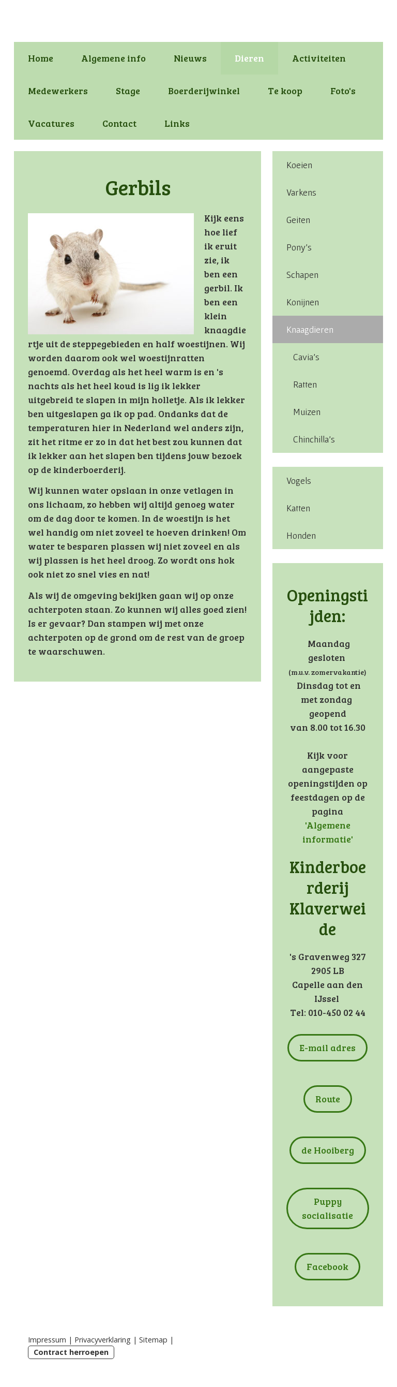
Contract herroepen (71, 1352)
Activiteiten (319, 58)
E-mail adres (327, 1047)
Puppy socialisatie (327, 1208)
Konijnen (302, 302)
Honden (301, 535)
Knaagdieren (309, 329)
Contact (119, 123)
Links (177, 123)
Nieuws (190, 58)
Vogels (298, 480)
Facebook (327, 1266)
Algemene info (113, 58)
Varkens (301, 192)
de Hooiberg (327, 1150)
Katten (298, 508)
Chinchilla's (314, 439)
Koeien (299, 164)
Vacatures (51, 123)
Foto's (343, 90)
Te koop (285, 90)
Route (327, 1099)
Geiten (298, 219)
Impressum (47, 1340)
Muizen (306, 411)
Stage (128, 90)
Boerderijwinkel (204, 90)
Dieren (249, 58)
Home (40, 58)
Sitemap (153, 1340)
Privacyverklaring (102, 1340)
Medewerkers (58, 90)
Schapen (302, 274)
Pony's (299, 247)
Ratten (305, 384)
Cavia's (306, 356)
